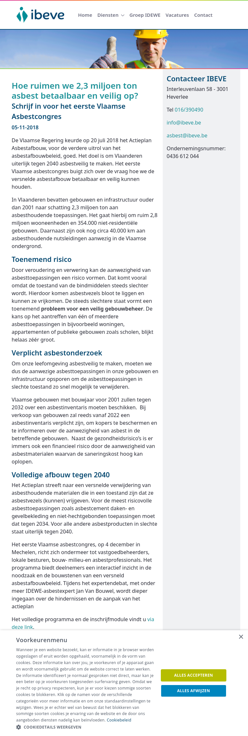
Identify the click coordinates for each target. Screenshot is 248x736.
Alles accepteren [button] (193, 675)
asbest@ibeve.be (187, 135)
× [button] (240, 637)
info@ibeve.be (184, 122)
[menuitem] (85, 15)
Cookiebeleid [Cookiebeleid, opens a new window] (119, 720)
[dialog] (124, 683)
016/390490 (189, 109)
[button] (85, 727)
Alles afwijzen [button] (193, 690)
